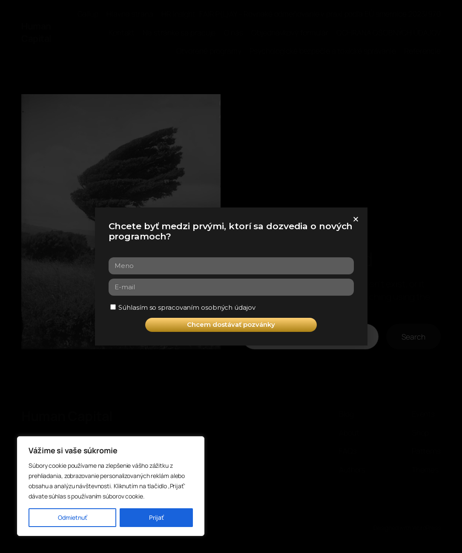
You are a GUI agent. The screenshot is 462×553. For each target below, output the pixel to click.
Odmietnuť (72, 517)
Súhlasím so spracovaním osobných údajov (186, 307)
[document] (231, 276)
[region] (110, 486)
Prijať (156, 517)
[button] (356, 219)
